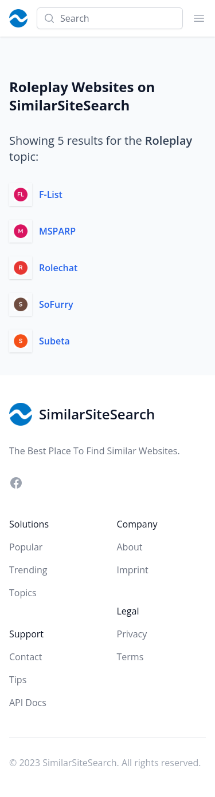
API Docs (27, 702)
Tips (17, 679)
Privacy (132, 634)
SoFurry (56, 304)
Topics (23, 592)
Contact (25, 657)
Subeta (54, 341)
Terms (130, 657)
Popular (25, 547)
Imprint (132, 570)
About (130, 547)
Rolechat (58, 267)
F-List (50, 194)
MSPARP (57, 231)
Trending (28, 570)
